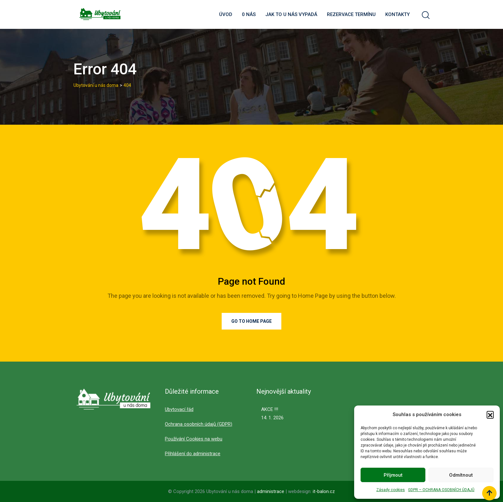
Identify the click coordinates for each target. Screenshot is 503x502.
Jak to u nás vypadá (291, 14)
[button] (490, 414)
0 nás (249, 14)
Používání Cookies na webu (193, 439)
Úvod (225, 14)
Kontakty (397, 14)
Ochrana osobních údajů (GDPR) (198, 424)
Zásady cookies (390, 490)
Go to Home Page (251, 321)
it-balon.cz (324, 491)
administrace (271, 491)
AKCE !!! (269, 409)
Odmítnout (461, 475)
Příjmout (393, 475)
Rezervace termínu (351, 14)
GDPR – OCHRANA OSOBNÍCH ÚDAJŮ (441, 490)
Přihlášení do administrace (192, 453)
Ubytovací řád (179, 409)
